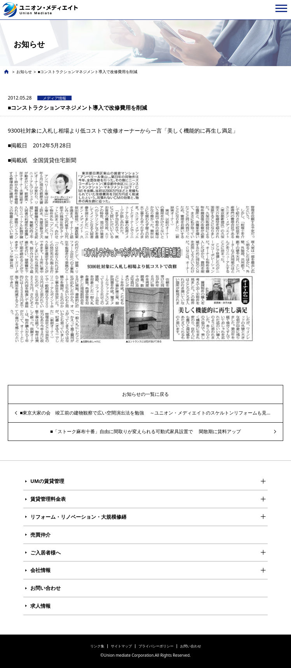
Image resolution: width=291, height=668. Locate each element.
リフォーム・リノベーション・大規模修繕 (78, 516)
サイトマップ (121, 646)
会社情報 (40, 570)
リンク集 (97, 646)
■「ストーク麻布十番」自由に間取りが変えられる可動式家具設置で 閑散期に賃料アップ (145, 431)
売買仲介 (40, 534)
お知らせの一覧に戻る (145, 394)
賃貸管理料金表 (48, 498)
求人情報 (40, 605)
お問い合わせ (45, 587)
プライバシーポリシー (156, 646)
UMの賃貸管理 (47, 480)
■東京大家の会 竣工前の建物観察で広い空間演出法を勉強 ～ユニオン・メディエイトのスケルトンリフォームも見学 (145, 412)
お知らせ (24, 71)
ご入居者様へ (45, 552)
